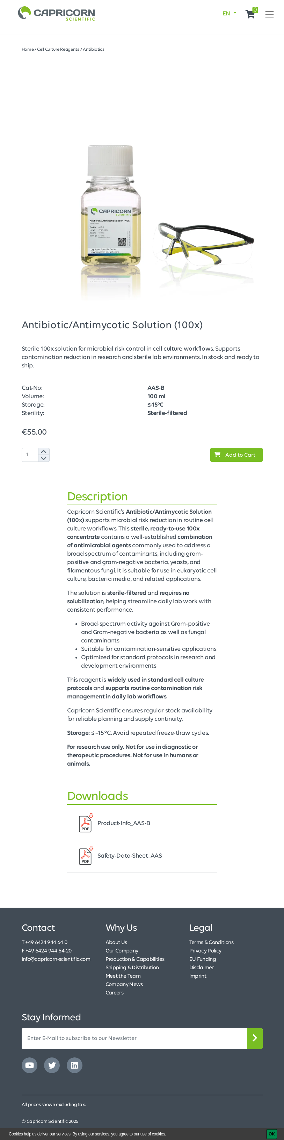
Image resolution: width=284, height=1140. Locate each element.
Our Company (121, 951)
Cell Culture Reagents (58, 49)
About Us (116, 942)
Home (28, 49)
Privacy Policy (205, 951)
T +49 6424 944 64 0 (45, 942)
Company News (124, 984)
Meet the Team (123, 976)
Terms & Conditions (211, 942)
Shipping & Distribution (132, 968)
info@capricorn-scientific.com (56, 959)
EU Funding (202, 959)
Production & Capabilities (135, 959)
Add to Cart (233, 455)
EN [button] (227, 13)
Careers (114, 993)
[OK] (272, 1134)
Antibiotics (93, 49)
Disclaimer (201, 968)
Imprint (197, 976)
